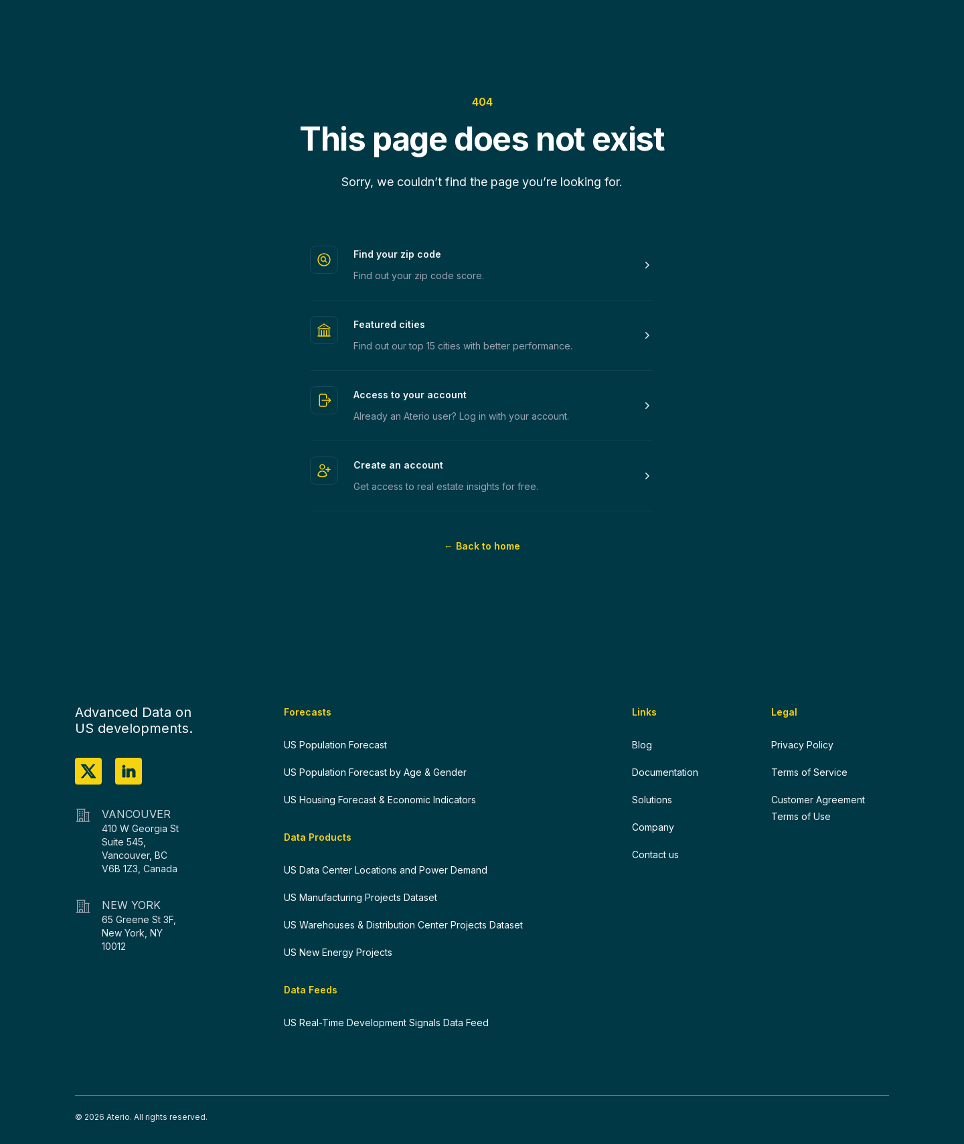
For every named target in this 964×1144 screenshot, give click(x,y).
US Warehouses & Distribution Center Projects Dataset (403, 924)
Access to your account (410, 394)
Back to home (482, 546)
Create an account (398, 465)
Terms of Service (809, 772)
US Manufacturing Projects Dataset (360, 897)
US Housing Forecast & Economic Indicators (380, 799)
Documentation (665, 772)
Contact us (655, 854)
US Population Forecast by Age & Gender (375, 772)
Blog (642, 744)
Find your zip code (397, 254)
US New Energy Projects (338, 952)
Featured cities (389, 324)
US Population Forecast (335, 744)
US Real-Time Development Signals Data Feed (386, 1022)
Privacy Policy (802, 744)
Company (653, 827)
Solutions (652, 799)
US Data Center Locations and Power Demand (385, 870)
